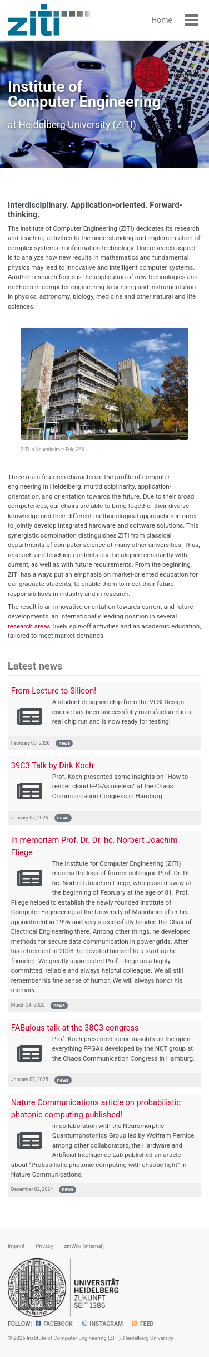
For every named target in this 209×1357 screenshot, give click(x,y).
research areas (29, 626)
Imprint (16, 1246)
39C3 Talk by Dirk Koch (52, 765)
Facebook (53, 1323)
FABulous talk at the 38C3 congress (75, 1028)
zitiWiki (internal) (84, 1246)
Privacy (44, 1246)
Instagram (102, 1323)
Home (161, 20)
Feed (142, 1323)
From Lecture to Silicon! (53, 691)
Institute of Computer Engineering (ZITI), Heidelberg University (100, 1338)
